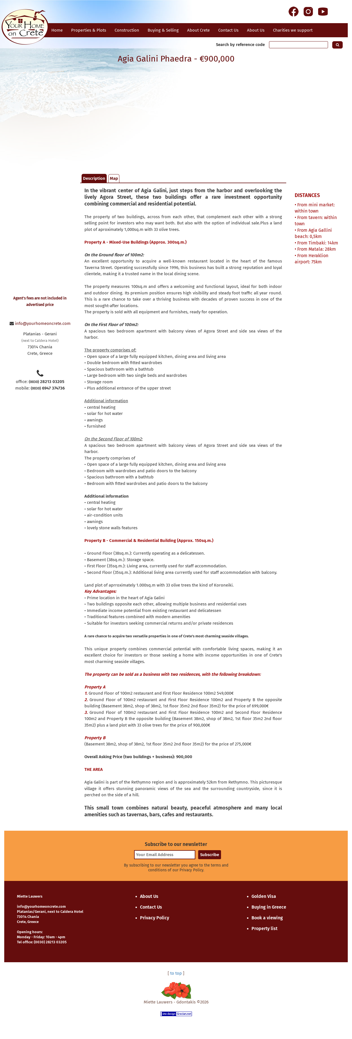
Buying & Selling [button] (163, 30)
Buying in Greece (269, 907)
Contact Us (151, 907)
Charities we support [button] (292, 30)
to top (176, 973)
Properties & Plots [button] (88, 30)
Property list (264, 928)
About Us (255, 30)
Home (57, 30)
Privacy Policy (154, 917)
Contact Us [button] (228, 30)
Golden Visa (264, 896)
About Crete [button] (198, 30)
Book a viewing (267, 917)
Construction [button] (127, 30)
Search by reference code (240, 44)
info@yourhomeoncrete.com (43, 323)
